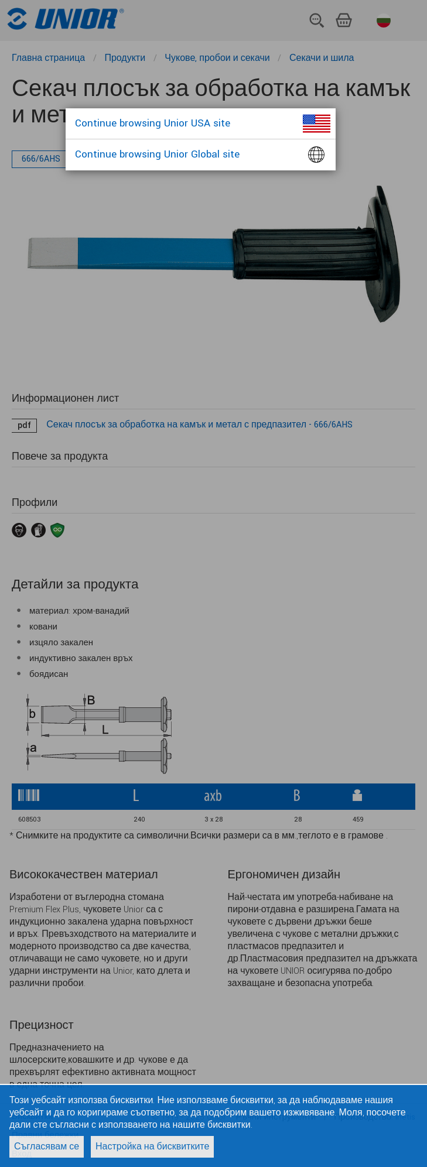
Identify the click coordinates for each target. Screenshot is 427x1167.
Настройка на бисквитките (152, 1147)
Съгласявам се (46, 1147)
